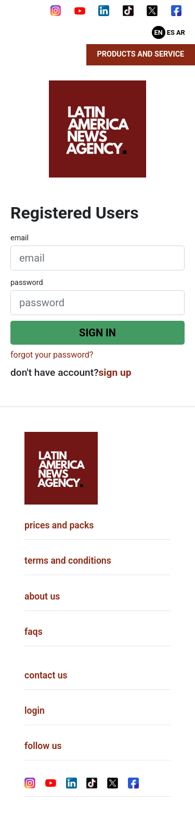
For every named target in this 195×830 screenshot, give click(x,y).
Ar (180, 32)
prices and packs (59, 525)
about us (42, 596)
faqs (33, 632)
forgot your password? (51, 355)
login (34, 710)
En (158, 32)
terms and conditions (67, 560)
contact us (46, 675)
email (19, 238)
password (26, 282)
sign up (115, 372)
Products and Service (141, 54)
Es (171, 32)
